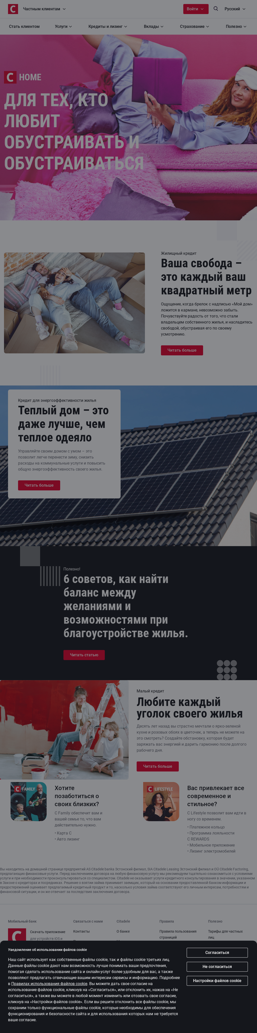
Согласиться (217, 952)
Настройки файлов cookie (217, 980)
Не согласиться (217, 966)
